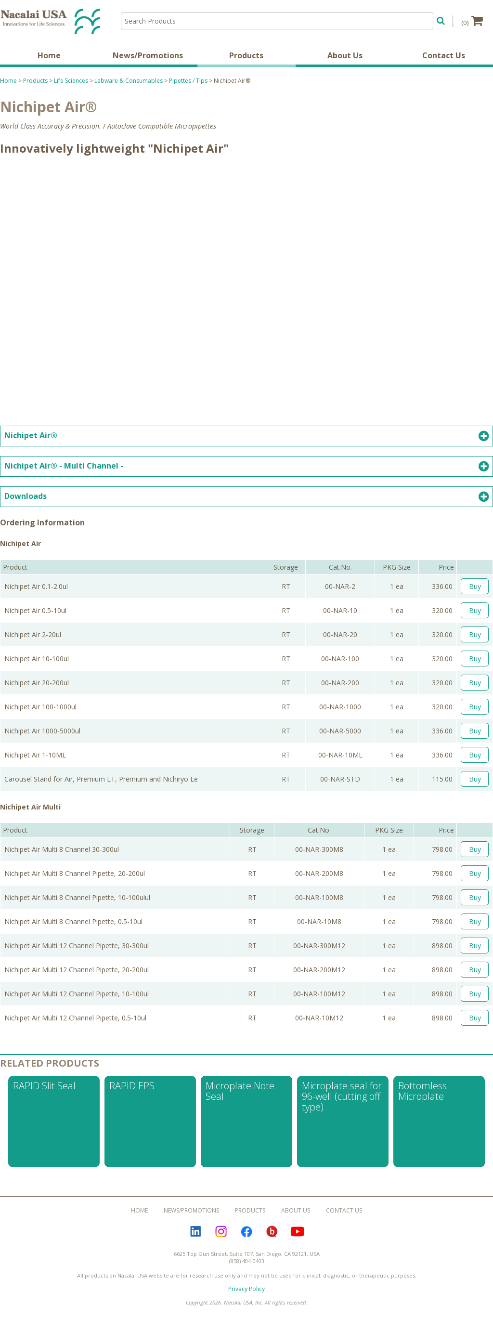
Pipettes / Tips (188, 81)
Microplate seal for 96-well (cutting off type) (342, 1097)
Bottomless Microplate (422, 1091)
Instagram (221, 1232)
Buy (475, 586)
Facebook (246, 1232)
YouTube (297, 1232)
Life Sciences (71, 81)
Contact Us (443, 55)
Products (246, 55)
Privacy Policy (246, 1289)
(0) (472, 20)
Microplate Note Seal (240, 1091)
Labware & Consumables (128, 81)
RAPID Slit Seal (44, 1086)
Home (49, 55)
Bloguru (272, 1232)
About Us (345, 55)
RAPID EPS (132, 1086)
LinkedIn (195, 1232)
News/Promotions (148, 55)
